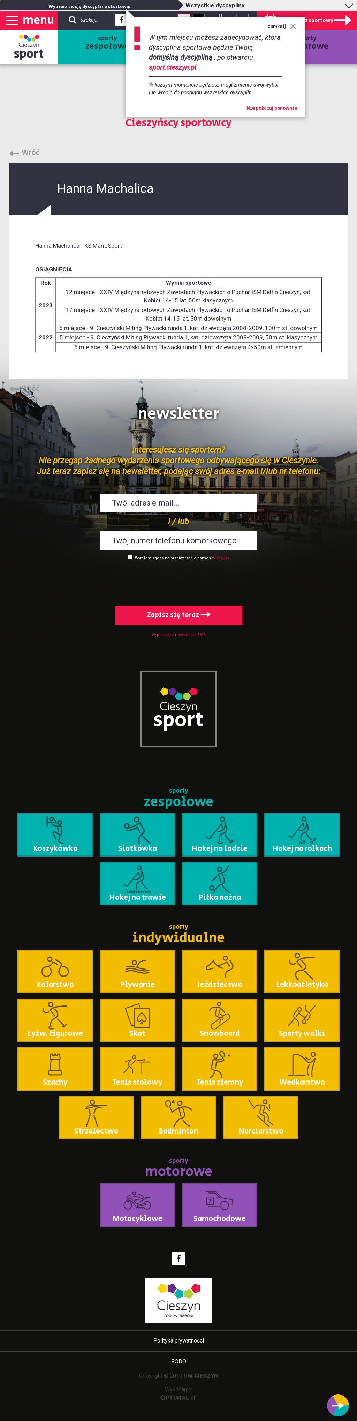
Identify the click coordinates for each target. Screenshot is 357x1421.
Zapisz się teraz (179, 615)
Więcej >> (221, 558)
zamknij (282, 26)
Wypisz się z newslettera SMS (179, 635)
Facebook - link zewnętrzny (121, 22)
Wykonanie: (178, 1393)
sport (29, 54)
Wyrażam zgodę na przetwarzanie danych (173, 558)
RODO (178, 1361)
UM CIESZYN (201, 1376)
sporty (107, 43)
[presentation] (178, 581)
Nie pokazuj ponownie (271, 108)
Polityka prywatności (178, 1340)
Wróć (30, 153)
